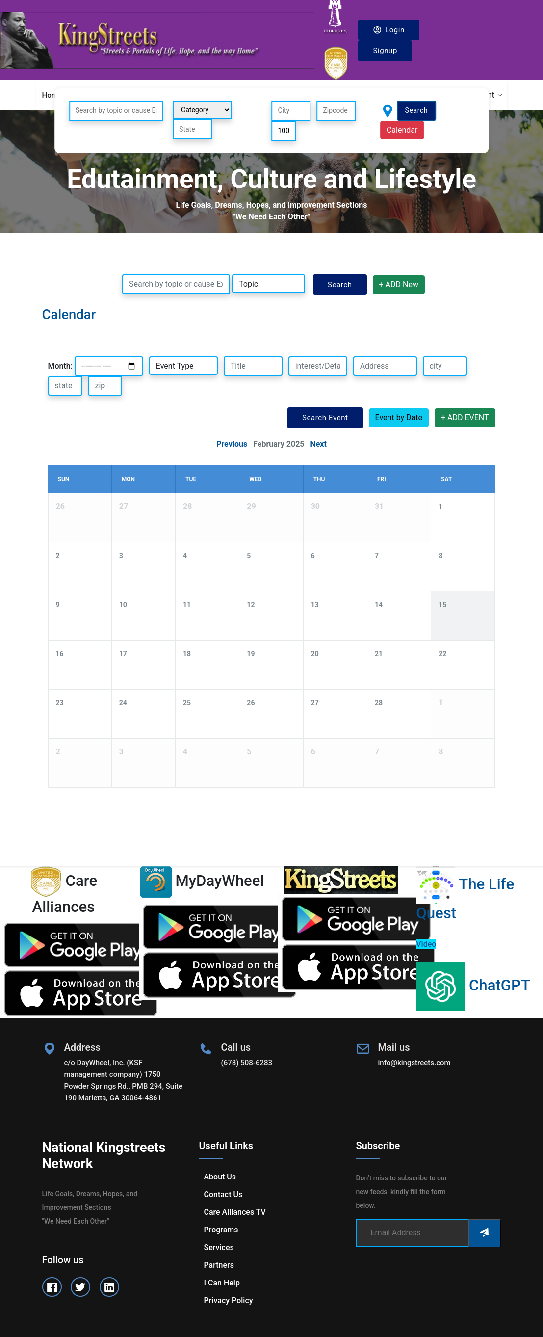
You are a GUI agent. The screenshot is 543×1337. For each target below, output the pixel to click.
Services (218, 1247)
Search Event (325, 417)
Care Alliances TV (234, 1212)
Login (389, 29)
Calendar (402, 129)
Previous (231, 444)
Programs (221, 1229)
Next (318, 444)
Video (426, 944)
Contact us (223, 1194)
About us (220, 1176)
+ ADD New (398, 284)
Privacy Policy (228, 1300)
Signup (385, 50)
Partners (219, 1265)
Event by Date (398, 417)
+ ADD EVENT (465, 417)
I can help (221, 1282)
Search (416, 110)
